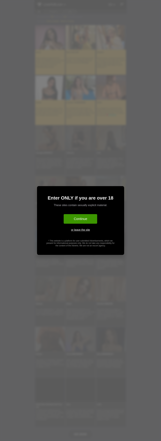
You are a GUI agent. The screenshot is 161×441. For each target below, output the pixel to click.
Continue (80, 219)
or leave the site (80, 229)
